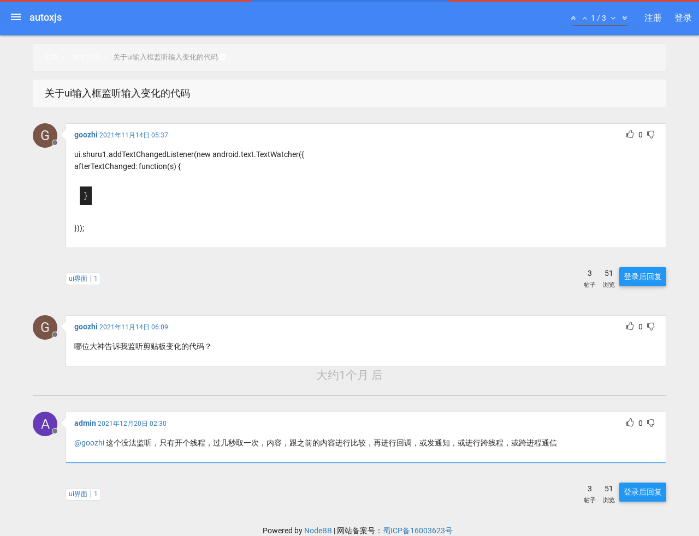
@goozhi (89, 442)
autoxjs (45, 17)
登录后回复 (643, 276)
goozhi (86, 134)
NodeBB (318, 530)
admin (85, 423)
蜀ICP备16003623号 (418, 530)
